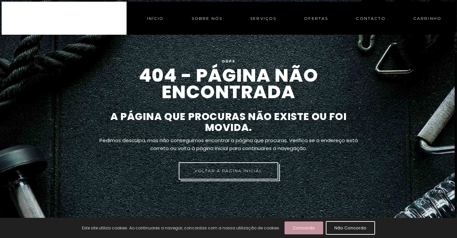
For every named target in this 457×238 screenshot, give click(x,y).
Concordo (304, 228)
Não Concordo (350, 228)
